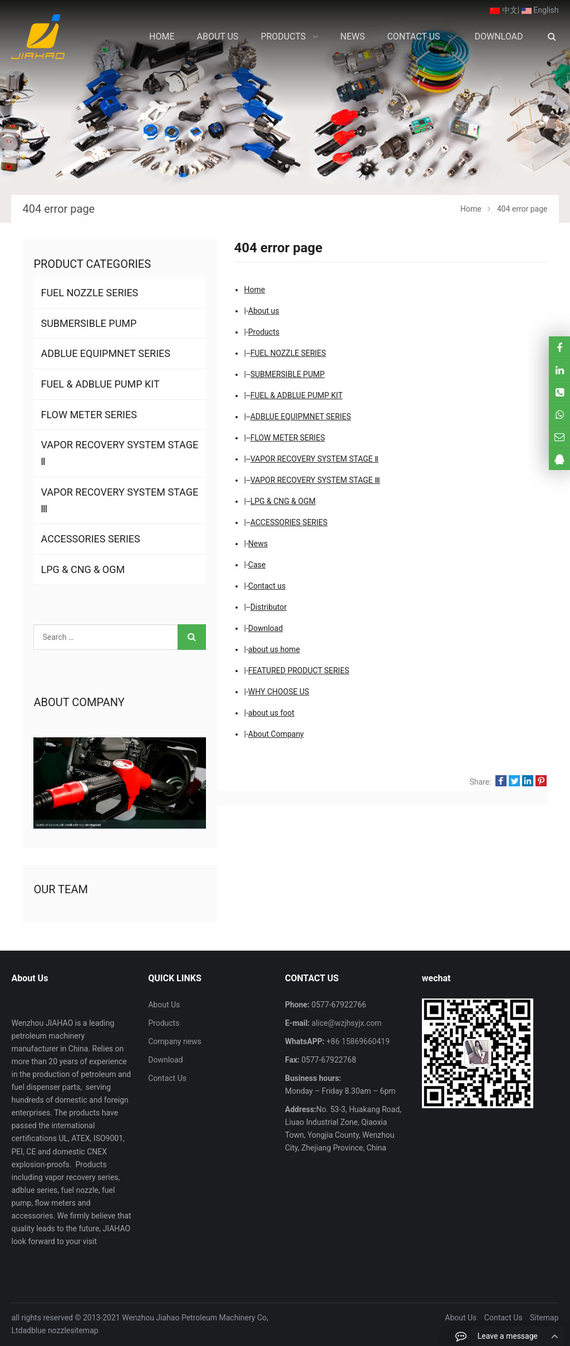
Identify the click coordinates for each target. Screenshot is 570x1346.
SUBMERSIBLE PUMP (287, 374)
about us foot (271, 712)
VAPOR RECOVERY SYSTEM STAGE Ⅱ (314, 458)
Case (257, 564)
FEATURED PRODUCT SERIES (298, 670)
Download (265, 628)
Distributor (268, 607)
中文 (503, 10)
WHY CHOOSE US (278, 691)
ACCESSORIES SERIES (289, 522)
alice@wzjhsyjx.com (345, 1023)
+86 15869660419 (357, 1041)
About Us (164, 1004)
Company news (175, 1041)
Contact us (267, 585)
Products (263, 331)
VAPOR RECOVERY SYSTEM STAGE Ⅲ (315, 480)
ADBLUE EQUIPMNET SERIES (300, 416)
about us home (274, 649)
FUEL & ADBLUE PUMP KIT (296, 395)
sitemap (84, 1330)
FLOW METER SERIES (287, 437)
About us (263, 310)
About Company (276, 734)
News (258, 543)
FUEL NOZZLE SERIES (288, 353)
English (540, 10)
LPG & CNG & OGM (283, 501)
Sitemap (544, 1317)
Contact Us (167, 1078)
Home (254, 289)
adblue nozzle (47, 1330)
